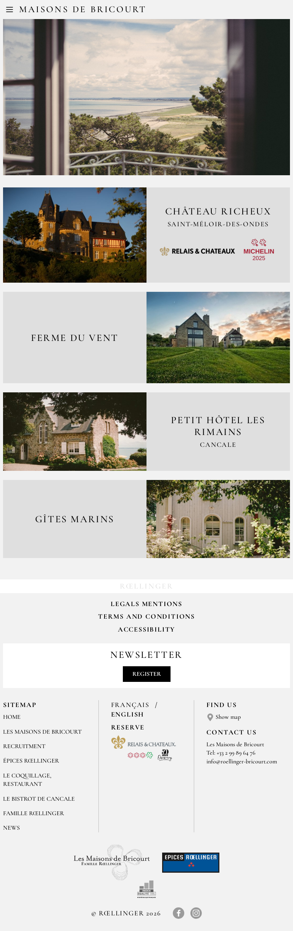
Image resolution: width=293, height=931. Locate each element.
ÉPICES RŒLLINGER (31, 761)
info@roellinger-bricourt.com (241, 761)
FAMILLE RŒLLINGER (33, 813)
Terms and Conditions (146, 616)
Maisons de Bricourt (82, 9)
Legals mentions (146, 604)
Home (12, 717)
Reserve (128, 727)
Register (146, 674)
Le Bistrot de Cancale (39, 799)
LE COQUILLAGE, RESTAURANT (27, 780)
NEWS (11, 828)
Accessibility (146, 629)
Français (131, 705)
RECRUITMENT (24, 746)
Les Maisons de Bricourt (42, 732)
